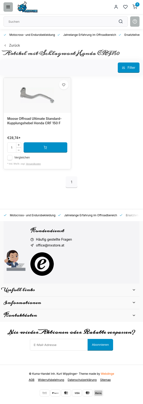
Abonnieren (100, 344)
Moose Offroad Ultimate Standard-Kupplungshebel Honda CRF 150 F (34, 121)
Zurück (12, 45)
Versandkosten (33, 163)
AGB (31, 380)
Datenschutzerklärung (82, 380)
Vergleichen (22, 157)
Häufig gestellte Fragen (54, 239)
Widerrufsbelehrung (51, 380)
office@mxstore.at (50, 245)
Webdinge (107, 373)
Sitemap (105, 380)
